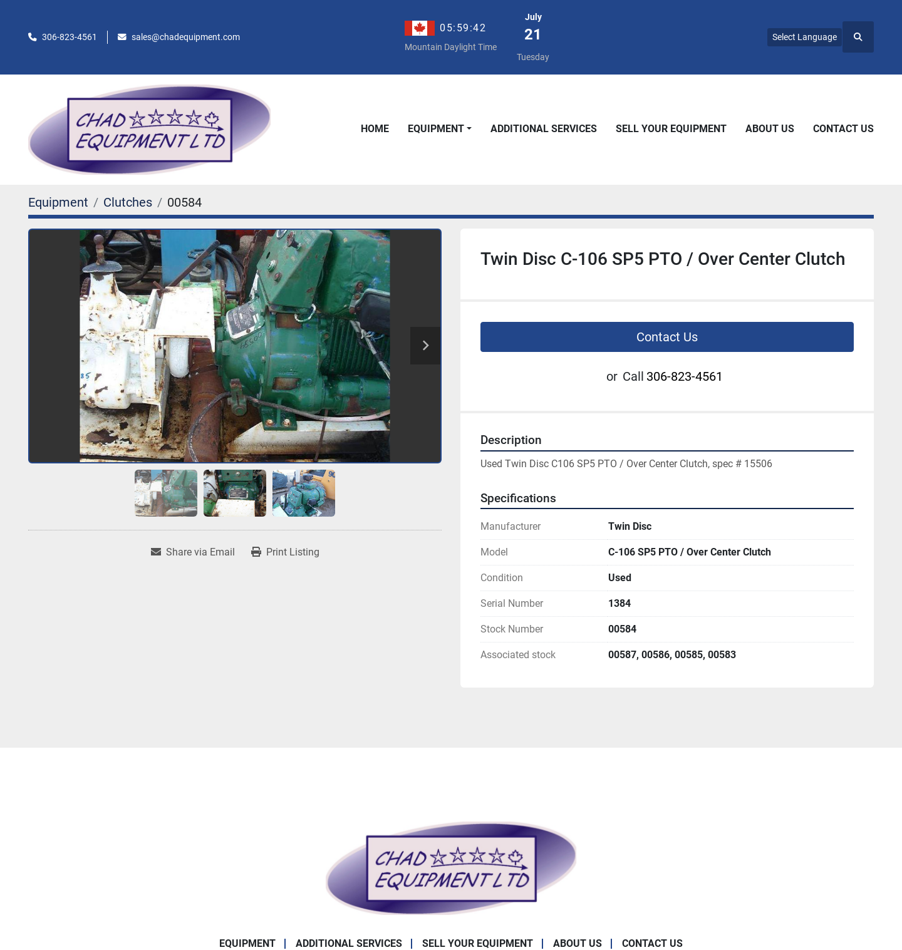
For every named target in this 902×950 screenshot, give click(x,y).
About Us (769, 129)
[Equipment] (58, 202)
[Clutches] (127, 202)
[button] (440, 129)
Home (375, 129)
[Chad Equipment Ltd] (451, 868)
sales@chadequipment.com (186, 37)
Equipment (436, 129)
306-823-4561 (69, 37)
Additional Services (543, 129)
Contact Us (843, 129)
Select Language (804, 37)
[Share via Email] (193, 552)
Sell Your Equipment (671, 129)
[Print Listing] (285, 552)
